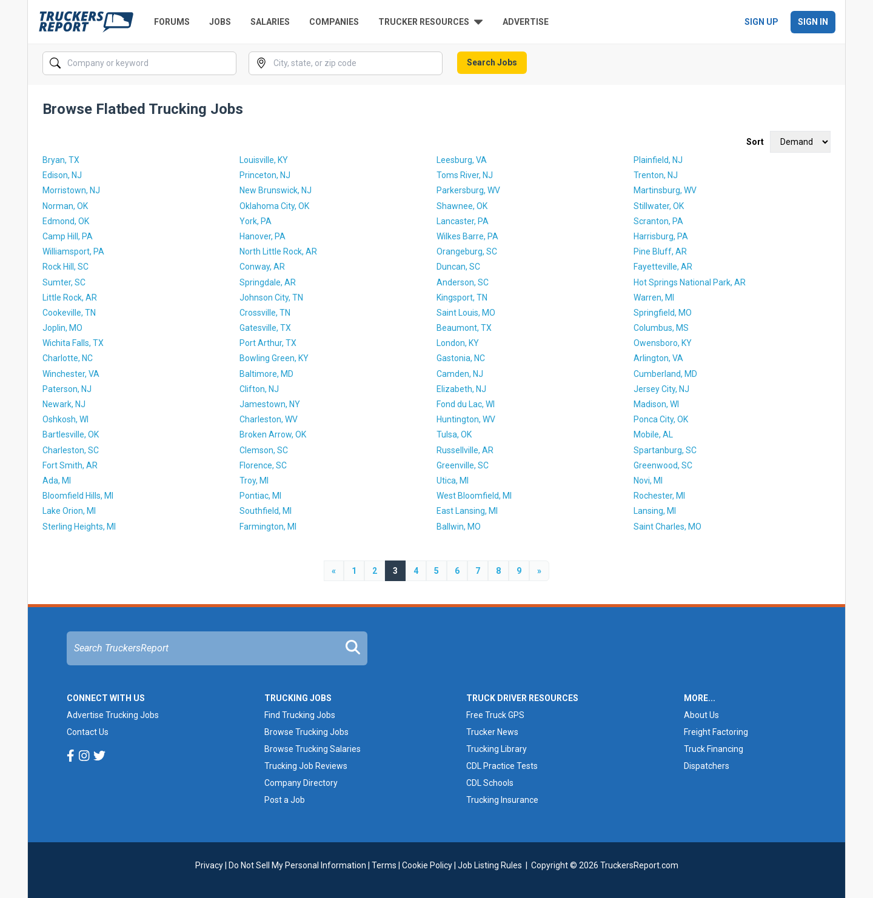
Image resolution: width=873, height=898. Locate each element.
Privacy (209, 865)
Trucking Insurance (502, 800)
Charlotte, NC (67, 358)
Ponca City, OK (661, 419)
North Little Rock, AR (278, 251)
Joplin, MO (62, 328)
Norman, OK (65, 206)
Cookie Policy (427, 865)
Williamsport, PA (73, 251)
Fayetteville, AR (663, 266)
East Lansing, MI (467, 511)
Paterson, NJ (67, 389)
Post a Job (284, 800)
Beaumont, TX (464, 328)
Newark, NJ (63, 404)
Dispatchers (706, 766)
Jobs (220, 22)
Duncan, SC (458, 266)
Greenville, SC (462, 465)
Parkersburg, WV (468, 190)
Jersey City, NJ (661, 389)
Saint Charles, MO (667, 526)
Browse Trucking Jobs (306, 732)
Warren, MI (654, 297)
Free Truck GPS (495, 715)
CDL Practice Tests (502, 766)
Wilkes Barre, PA (467, 236)
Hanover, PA (262, 236)
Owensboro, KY (663, 343)
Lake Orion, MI (69, 511)
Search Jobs (492, 62)
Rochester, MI (659, 496)
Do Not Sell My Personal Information (297, 865)
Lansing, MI (655, 511)
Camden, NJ (459, 374)
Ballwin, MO (458, 526)
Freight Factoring (716, 732)
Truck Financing (713, 749)
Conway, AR (262, 266)
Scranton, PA (658, 221)
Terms (384, 865)
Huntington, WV (465, 419)
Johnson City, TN (271, 297)
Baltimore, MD (266, 374)
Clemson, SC (263, 450)
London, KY (457, 343)
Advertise (526, 22)
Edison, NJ (62, 175)
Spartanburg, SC (665, 450)
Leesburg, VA (461, 160)
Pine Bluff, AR (660, 251)
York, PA (255, 221)
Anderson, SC (462, 282)
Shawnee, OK (461, 206)
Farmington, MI (267, 526)
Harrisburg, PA (661, 236)
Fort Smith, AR (70, 465)
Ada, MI (56, 480)
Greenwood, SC (663, 465)
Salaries (270, 22)
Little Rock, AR (69, 297)
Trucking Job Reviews (305, 766)
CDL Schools (489, 783)
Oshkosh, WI (65, 419)
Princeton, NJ (264, 175)
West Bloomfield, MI (474, 496)
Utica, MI (452, 480)
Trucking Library (496, 749)
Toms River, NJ (464, 175)
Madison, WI (656, 404)
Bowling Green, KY (274, 358)
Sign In (813, 22)
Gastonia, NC (460, 358)
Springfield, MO (663, 313)
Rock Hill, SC (65, 266)
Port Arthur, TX (267, 343)
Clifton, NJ (259, 389)
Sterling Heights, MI (79, 526)
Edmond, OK (65, 221)
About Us (701, 715)
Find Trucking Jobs (299, 715)
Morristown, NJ (71, 190)
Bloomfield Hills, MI (77, 496)
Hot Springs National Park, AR (690, 282)
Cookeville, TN (69, 313)
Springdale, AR (267, 282)
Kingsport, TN (461, 297)
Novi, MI (648, 480)
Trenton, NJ (656, 175)
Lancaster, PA (462, 221)
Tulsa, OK (454, 434)
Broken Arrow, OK (272, 434)
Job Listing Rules (490, 865)
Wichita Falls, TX (73, 343)
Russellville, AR (464, 450)
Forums (172, 22)
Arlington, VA (658, 358)
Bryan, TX (60, 160)
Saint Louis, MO (465, 313)
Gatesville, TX (265, 328)
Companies (334, 22)
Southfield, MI (265, 511)
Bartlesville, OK (70, 434)
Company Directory (301, 783)
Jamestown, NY (269, 404)
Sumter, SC (63, 282)
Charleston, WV (268, 419)
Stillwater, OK (659, 206)
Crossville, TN (264, 313)
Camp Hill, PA (67, 236)
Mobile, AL (653, 434)
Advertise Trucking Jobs (113, 715)
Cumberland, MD (665, 374)
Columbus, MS (661, 328)
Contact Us (88, 732)
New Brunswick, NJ (275, 190)
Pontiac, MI (260, 496)
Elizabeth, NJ (461, 389)
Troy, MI (254, 480)
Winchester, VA (70, 374)
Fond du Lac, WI (465, 404)
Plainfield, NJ (658, 160)
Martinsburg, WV (665, 190)
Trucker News (492, 732)
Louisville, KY (263, 160)
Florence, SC (263, 465)
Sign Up (761, 22)
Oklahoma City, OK (274, 206)
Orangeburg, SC (466, 251)
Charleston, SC (70, 450)
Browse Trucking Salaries (312, 749)
